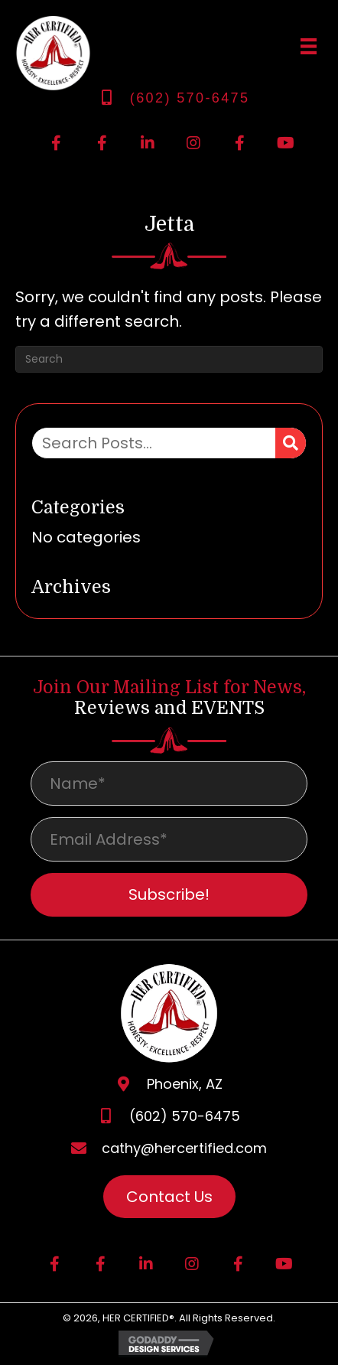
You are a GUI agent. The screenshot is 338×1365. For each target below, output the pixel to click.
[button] (56, 143)
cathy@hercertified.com (184, 1148)
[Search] (169, 359)
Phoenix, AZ (185, 1083)
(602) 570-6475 (190, 98)
